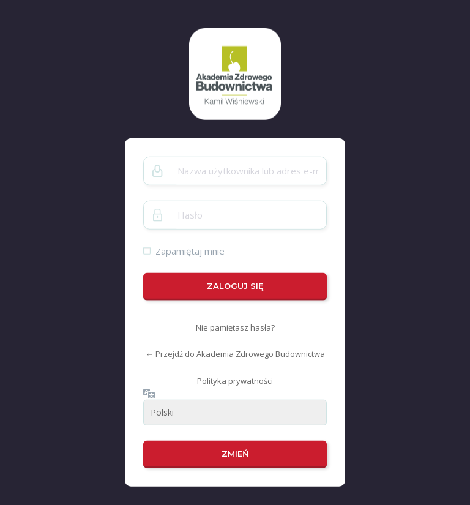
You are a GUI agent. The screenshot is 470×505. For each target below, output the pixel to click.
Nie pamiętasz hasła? (235, 327)
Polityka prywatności (235, 380)
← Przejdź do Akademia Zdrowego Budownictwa (235, 353)
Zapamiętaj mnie (190, 250)
